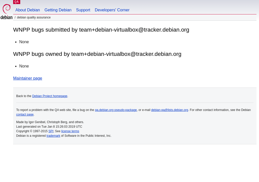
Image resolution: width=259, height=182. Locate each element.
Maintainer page (27, 78)
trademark (53, 136)
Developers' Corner (112, 10)
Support (83, 10)
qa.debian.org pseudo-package (116, 110)
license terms (70, 131)
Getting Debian (58, 10)
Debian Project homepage (49, 96)
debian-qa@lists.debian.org (169, 110)
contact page (25, 114)
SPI (51, 131)
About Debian (27, 10)
